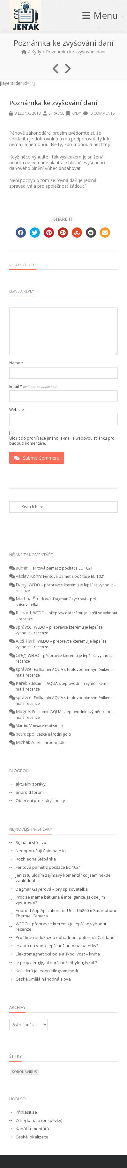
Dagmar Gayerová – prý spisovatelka (52, 889)
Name (16, 363)
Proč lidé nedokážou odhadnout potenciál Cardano (65, 937)
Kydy (36, 52)
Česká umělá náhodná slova (43, 979)
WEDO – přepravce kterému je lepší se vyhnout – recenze (62, 926)
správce (56, 113)
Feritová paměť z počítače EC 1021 (62, 568)
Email (33, 386)
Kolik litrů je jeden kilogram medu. (48, 971)
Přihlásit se (26, 1112)
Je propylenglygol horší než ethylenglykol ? (56, 962)
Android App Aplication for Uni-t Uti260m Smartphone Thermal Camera (66, 913)
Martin (21, 725)
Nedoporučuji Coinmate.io (41, 851)
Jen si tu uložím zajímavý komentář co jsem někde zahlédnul (63, 878)
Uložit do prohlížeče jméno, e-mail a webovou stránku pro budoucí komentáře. (62, 441)
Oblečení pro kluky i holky (40, 800)
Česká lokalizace (32, 1137)
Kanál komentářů (32, 1128)
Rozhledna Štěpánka (36, 859)
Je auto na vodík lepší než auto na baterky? (57, 946)
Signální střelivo (31, 842)
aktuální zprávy (31, 784)
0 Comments (99, 113)
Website (16, 409)
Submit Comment (36, 458)
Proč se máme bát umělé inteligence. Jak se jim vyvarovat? (60, 900)
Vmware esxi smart (46, 725)
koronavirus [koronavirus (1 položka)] (24, 1071)
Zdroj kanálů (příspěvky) (39, 1120)
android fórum (30, 792)
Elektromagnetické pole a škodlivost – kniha (58, 954)
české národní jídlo (54, 734)
